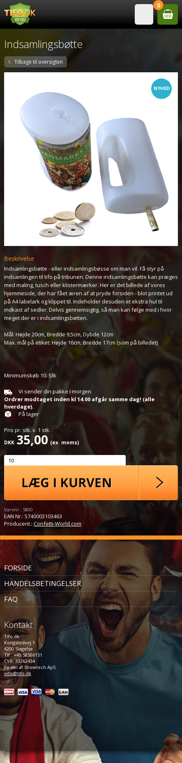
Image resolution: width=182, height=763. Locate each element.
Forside (18, 567)
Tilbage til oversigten (38, 61)
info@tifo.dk (17, 673)
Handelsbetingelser (42, 583)
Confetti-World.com (57, 523)
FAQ (11, 599)
